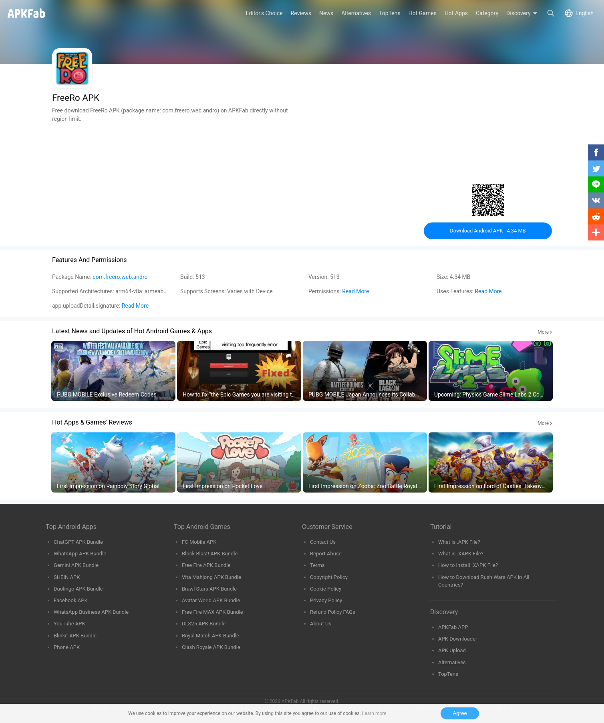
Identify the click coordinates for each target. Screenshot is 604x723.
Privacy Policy (326, 600)
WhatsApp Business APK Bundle (91, 612)
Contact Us (323, 542)
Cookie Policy (325, 589)
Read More (355, 291)
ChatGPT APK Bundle (78, 542)
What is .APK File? (459, 542)
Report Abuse (326, 554)
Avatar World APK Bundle (211, 600)
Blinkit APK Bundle (75, 636)
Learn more (374, 713)
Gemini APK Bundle (76, 565)
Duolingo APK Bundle (78, 589)
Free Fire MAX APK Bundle (212, 612)
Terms (317, 565)
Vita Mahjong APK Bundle (211, 577)
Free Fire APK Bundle (206, 565)
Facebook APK (71, 600)
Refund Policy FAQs (332, 612)
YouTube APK (69, 624)
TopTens (448, 674)
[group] (113, 371)
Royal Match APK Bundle (210, 636)
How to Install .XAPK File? (468, 565)
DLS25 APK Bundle (203, 624)
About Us (320, 624)
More (543, 332)
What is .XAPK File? (460, 554)
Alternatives (452, 662)
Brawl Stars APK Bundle (209, 589)
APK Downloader (457, 639)
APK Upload (452, 650)
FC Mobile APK (199, 542)
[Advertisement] (174, 179)
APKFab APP (453, 627)
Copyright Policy (329, 577)
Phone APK (67, 647)
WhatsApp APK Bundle (80, 554)
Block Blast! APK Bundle (210, 554)
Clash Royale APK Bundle (211, 647)
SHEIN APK (67, 577)
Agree (460, 713)
